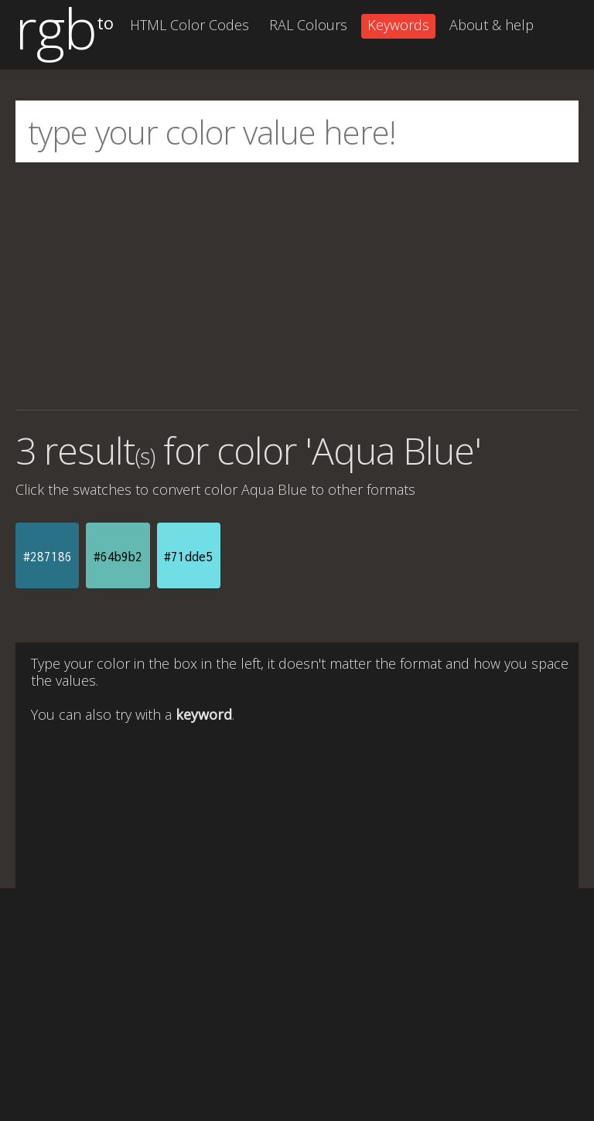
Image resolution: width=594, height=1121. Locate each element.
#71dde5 (188, 557)
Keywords (398, 24)
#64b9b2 (118, 557)
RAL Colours (308, 24)
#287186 (47, 557)
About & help (491, 24)
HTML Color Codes (189, 24)
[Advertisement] (297, 286)
